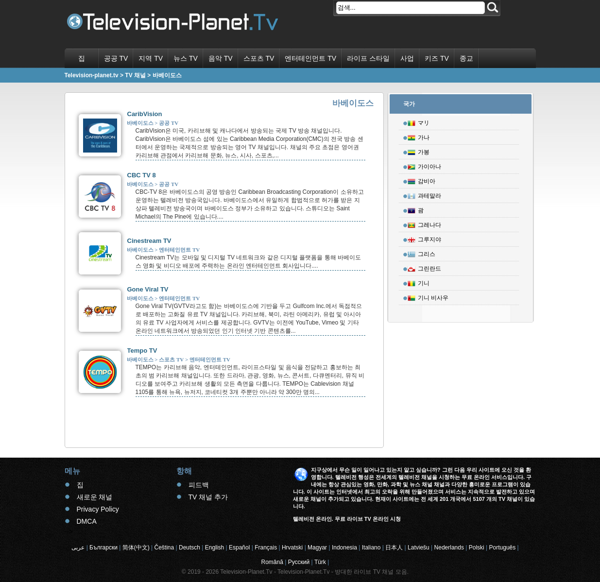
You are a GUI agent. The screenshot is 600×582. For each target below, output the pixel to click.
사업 (407, 58)
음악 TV (220, 58)
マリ (418, 121)
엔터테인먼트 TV (310, 58)
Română (272, 562)
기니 (418, 282)
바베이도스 (140, 123)
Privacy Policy (98, 509)
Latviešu (418, 547)
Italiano (371, 547)
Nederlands (449, 547)
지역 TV (150, 58)
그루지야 (424, 238)
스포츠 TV (258, 58)
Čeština (164, 547)
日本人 (394, 547)
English (214, 547)
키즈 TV (437, 58)
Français (266, 547)
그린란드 (424, 267)
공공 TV (116, 58)
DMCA (87, 521)
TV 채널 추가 (208, 497)
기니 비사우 (428, 296)
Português (502, 547)
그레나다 (424, 223)
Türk (320, 562)
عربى (78, 547)
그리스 (421, 252)
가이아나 (424, 165)
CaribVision (144, 114)
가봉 (418, 150)
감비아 (421, 180)
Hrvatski (292, 547)
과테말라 (424, 194)
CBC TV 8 (141, 175)
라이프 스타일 (368, 58)
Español (239, 547)
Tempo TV (142, 350)
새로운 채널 (95, 497)
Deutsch (189, 547)
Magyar (317, 547)
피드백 (199, 485)
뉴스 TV (185, 58)
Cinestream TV (149, 240)
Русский (299, 562)
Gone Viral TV (148, 289)
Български (103, 547)
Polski (476, 547)
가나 (418, 136)
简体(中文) (136, 547)
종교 (466, 58)
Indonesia (344, 547)
